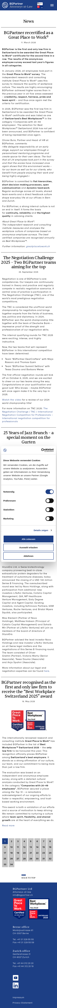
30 (37, 858)
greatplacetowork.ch (38, 246)
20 (24, 852)
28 (24, 858)
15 (44, 847)
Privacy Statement (23, 1003)
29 (31, 858)
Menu (52, 5)
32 (50, 858)
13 (31, 847)
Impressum (18, 997)
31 (44, 858)
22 (37, 852)
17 (5, 852)
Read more (8, 825)
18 (11, 852)
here (46, 671)
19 (18, 852)
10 (11, 847)
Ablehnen (28, 556)
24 (50, 852)
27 (18, 858)
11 (18, 847)
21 (31, 852)
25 (5, 858)
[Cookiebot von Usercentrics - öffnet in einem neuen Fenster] (41, 450)
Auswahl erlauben (28, 547)
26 (11, 858)
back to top (28, 878)
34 (11, 864)
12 (24, 847)
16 (50, 847)
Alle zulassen (28, 539)
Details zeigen (41, 530)
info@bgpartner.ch (23, 895)
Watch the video (11, 399)
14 (37, 847)
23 (43, 852)
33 (5, 864)
